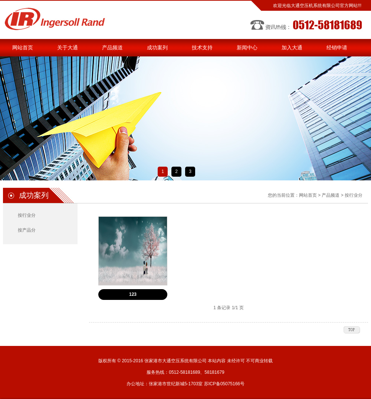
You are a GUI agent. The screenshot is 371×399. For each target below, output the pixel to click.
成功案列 (157, 47)
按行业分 (27, 215)
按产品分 (27, 230)
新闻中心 (247, 47)
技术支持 (202, 47)
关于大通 (67, 47)
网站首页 (22, 47)
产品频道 (112, 47)
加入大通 (292, 47)
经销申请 (336, 47)
